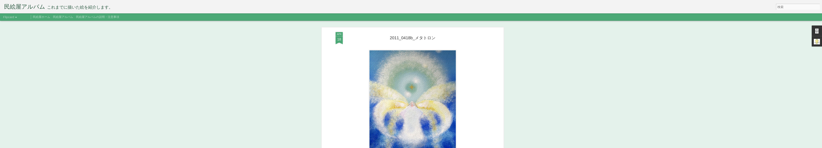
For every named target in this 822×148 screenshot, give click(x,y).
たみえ (431, 72)
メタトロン (428, 78)
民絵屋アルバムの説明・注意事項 (97, 16)
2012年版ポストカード (404, 78)
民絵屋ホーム (41, 16)
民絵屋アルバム (63, 16)
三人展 (441, 78)
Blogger (436, 145)
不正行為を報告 (449, 145)
